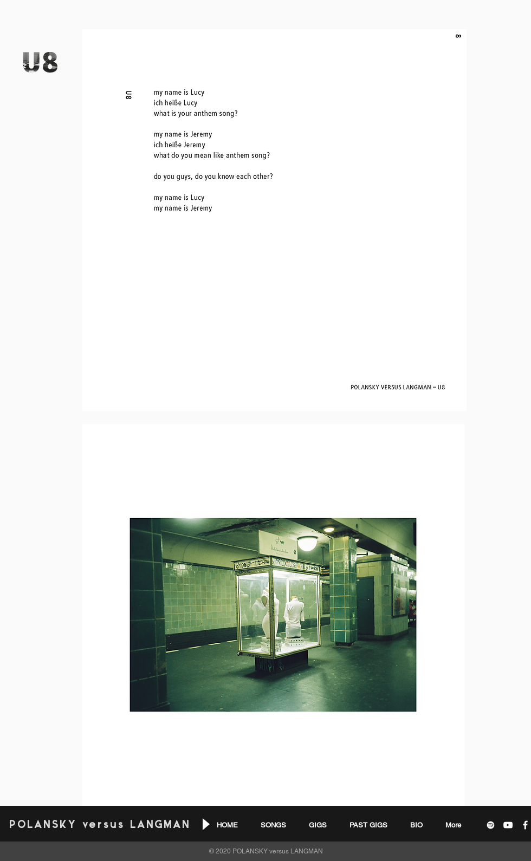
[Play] (205, 824)
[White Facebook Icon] (525, 825)
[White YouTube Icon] (508, 825)
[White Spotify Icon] (490, 825)
